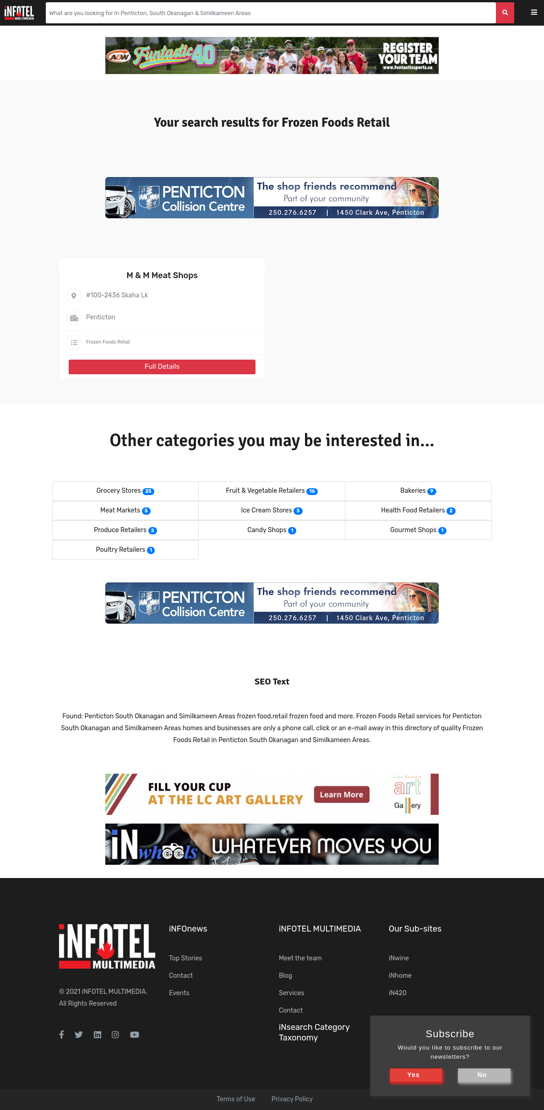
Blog (285, 976)
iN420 (398, 993)
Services (292, 993)
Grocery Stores (119, 491)
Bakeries (413, 491)
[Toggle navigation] (540, 13)
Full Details (162, 366)
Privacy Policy (292, 1099)
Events (179, 993)
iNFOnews (188, 929)
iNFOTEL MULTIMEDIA (114, 992)
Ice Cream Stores (266, 510)
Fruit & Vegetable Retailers (265, 491)
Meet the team (300, 958)
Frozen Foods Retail (108, 342)
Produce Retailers (120, 530)
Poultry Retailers (121, 550)
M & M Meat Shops (162, 275)
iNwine (399, 958)
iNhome (400, 976)
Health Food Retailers (413, 510)
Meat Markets (120, 510)
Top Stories (185, 958)
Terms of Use (236, 1099)
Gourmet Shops (413, 530)
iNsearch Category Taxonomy (314, 1032)
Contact (181, 976)
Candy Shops (266, 530)
